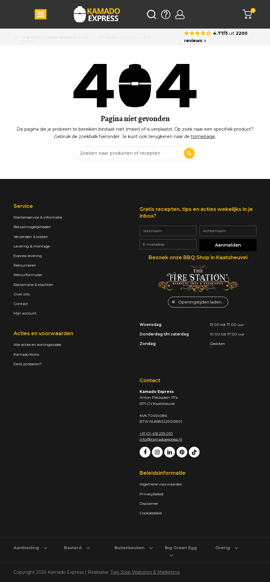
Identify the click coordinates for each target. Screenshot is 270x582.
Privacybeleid (151, 494)
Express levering (28, 255)
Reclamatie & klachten (33, 284)
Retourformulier (28, 274)
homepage (203, 136)
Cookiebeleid (151, 513)
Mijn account (25, 313)
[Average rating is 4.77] (220, 37)
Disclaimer (149, 503)
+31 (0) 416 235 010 (156, 433)
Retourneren (25, 265)
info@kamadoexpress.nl (161, 439)
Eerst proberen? (28, 364)
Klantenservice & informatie (38, 217)
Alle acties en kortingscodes (37, 344)
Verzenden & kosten (31, 236)
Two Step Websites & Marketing (145, 572)
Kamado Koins (26, 354)
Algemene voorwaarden (161, 484)
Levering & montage (32, 246)
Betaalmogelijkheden (32, 226)
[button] (40, 14)
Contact (21, 303)
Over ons (22, 294)
